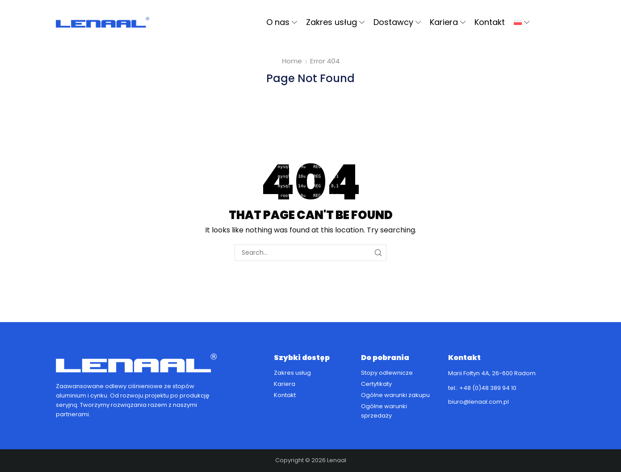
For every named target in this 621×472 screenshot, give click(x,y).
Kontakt (489, 22)
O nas (281, 22)
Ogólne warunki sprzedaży (384, 411)
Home (292, 61)
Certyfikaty (376, 384)
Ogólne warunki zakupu (395, 395)
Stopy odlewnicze (387, 372)
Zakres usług (335, 22)
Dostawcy (397, 22)
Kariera (448, 22)
